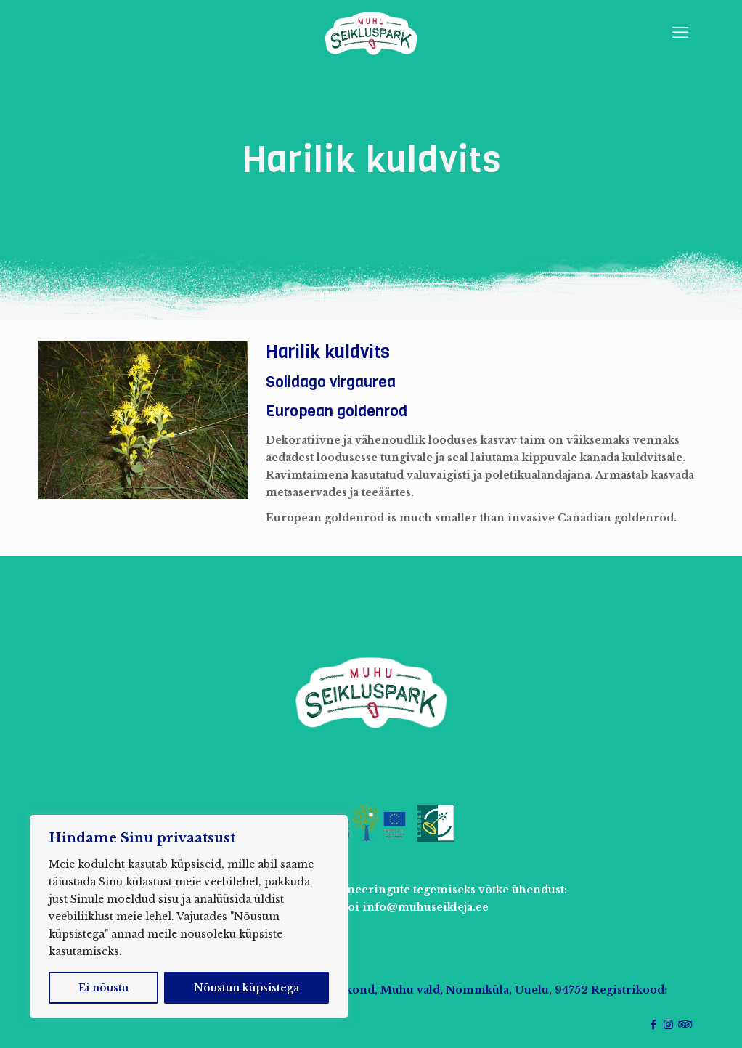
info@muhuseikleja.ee (425, 907)
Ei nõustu (103, 987)
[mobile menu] (680, 32)
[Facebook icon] (653, 1024)
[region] (188, 916)
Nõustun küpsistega (246, 987)
